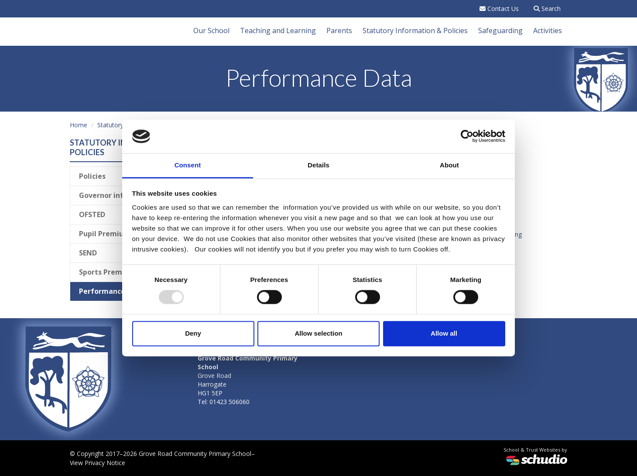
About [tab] (449, 165)
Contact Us (499, 8)
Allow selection (318, 333)
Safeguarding (500, 30)
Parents (339, 30)
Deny (193, 333)
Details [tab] (318, 165)
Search (547, 8)
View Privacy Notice (97, 463)
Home (78, 125)
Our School (211, 30)
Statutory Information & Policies (415, 30)
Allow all (444, 333)
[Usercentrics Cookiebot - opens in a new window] (467, 136)
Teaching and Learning (278, 30)
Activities (547, 30)
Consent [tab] (188, 165)
